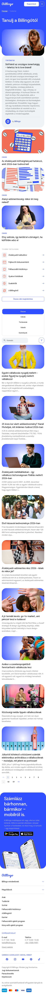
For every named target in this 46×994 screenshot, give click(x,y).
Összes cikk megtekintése (23, 299)
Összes (23, 311)
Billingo (7, 4)
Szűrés (41, 340)
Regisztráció (31, 4)
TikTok (39, 959)
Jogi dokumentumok (10, 970)
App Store (26, 834)
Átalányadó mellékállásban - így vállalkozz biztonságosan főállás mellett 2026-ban (22, 475)
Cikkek (4, 157)
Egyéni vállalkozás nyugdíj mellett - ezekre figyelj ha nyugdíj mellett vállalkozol (20, 376)
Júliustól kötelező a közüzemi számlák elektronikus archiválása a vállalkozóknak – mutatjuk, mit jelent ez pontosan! (22, 757)
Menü (42, 4)
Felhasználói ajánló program (13, 921)
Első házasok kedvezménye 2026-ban (21, 523)
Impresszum (7, 977)
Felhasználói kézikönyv (11, 909)
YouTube (23, 959)
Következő (18, 782)
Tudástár (5, 901)
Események (23, 333)
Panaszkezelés (8, 974)
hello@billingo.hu (9, 943)
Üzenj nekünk (7, 947)
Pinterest (31, 959)
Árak (4, 897)
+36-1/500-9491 (31, 943)
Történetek (10, 60)
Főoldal (4, 11)
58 (8, 782)
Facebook (7, 959)
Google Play (11, 834)
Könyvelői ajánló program (12, 925)
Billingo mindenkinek (10, 882)
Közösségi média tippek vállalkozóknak (21, 712)
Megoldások (7, 890)
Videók (23, 327)
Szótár (4, 905)
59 (13, 782)
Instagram (15, 959)
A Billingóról (7, 913)
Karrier (4, 917)
